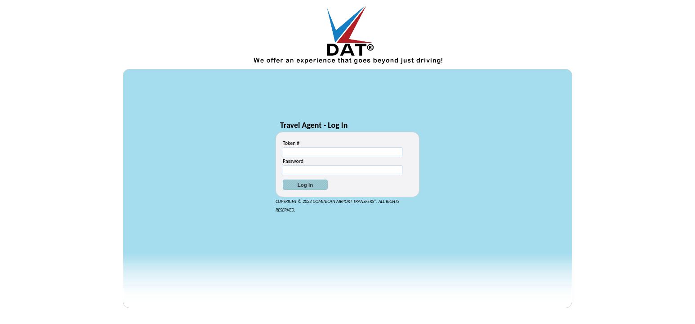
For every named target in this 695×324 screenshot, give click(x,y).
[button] (305, 185)
